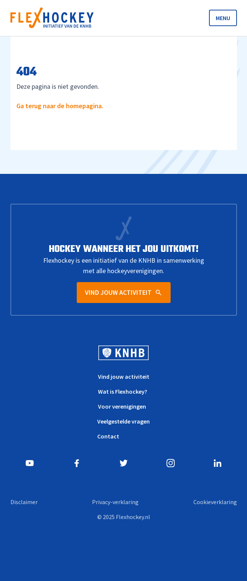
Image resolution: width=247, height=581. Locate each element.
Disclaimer (24, 502)
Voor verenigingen (122, 406)
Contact (108, 436)
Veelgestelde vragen (123, 421)
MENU (223, 18)
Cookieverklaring (215, 502)
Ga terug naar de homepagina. (59, 105)
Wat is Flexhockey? (122, 391)
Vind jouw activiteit (123, 376)
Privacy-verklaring (115, 502)
